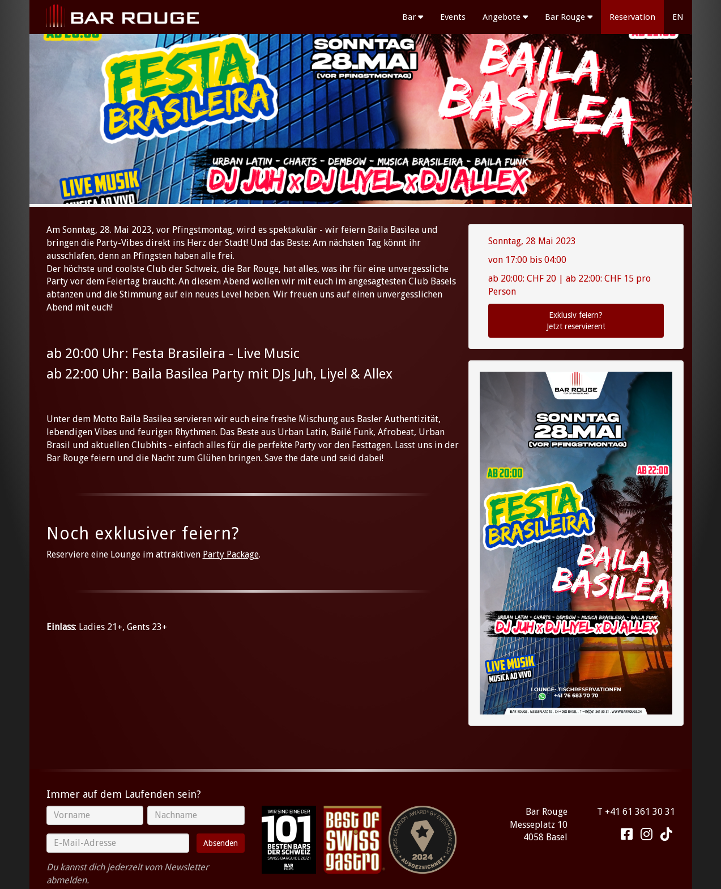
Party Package (231, 554)
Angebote (505, 17)
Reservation (632, 17)
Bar (412, 17)
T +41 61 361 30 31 (636, 811)
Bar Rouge (568, 17)
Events (453, 17)
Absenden (220, 843)
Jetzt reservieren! (576, 320)
